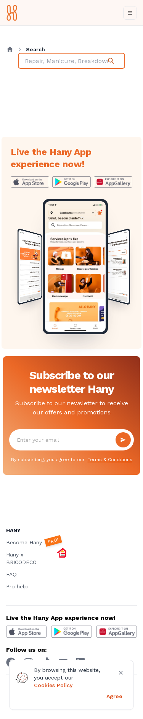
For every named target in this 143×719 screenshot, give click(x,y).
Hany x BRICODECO (36, 558)
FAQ (11, 574)
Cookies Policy (53, 685)
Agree (114, 696)
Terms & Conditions (110, 459)
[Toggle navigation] (130, 13)
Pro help (17, 586)
